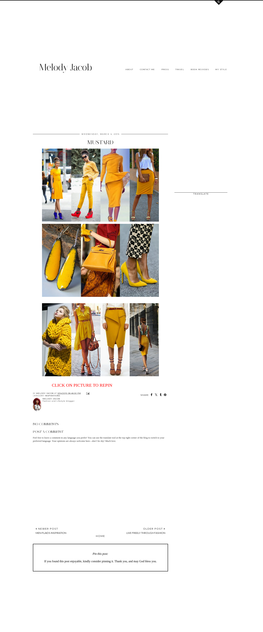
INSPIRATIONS (52, 395)
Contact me (147, 69)
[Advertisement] (131, 26)
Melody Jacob (65, 67)
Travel (179, 69)
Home (100, 536)
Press (165, 69)
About (129, 69)
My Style (221, 69)
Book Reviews (200, 69)
